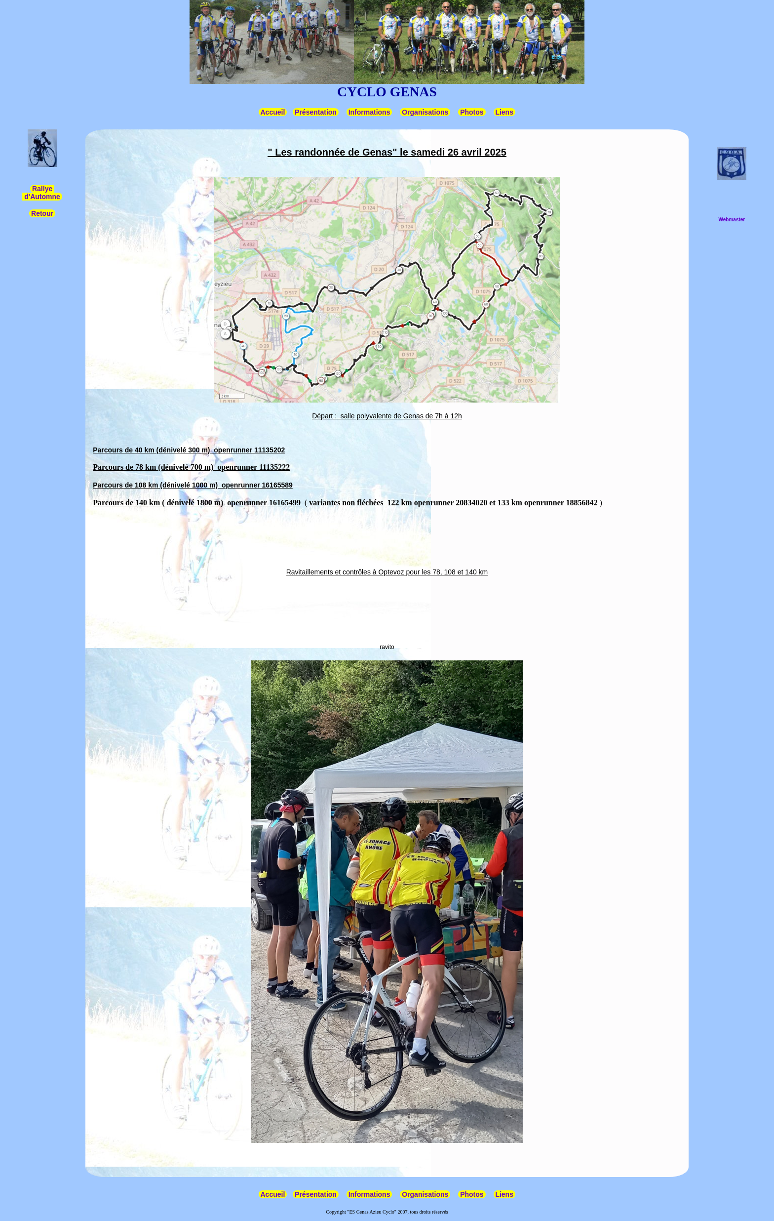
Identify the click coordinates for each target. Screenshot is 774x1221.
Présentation (316, 112)
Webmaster (732, 219)
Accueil (273, 112)
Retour (42, 213)
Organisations (425, 112)
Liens (504, 112)
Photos (471, 112)
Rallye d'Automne (42, 193)
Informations (369, 112)
